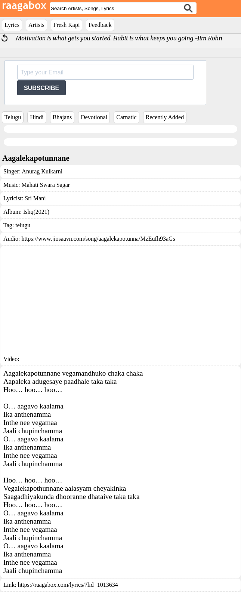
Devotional (94, 117)
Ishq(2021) (36, 212)
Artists (36, 25)
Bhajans (62, 117)
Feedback (100, 25)
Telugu (12, 117)
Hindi (36, 117)
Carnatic (126, 117)
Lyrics (11, 25)
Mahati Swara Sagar (45, 185)
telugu (22, 225)
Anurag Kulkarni (42, 171)
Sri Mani (35, 198)
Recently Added (165, 117)
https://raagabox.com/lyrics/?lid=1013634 (68, 585)
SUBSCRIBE (41, 88)
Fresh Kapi (66, 25)
